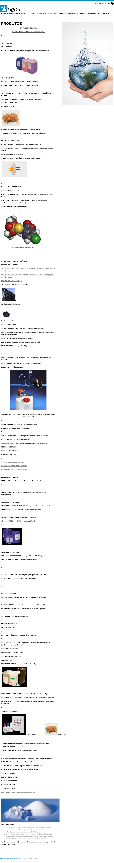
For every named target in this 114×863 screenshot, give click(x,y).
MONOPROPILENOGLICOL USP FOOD (14, 469)
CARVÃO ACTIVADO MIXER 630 (11, 281)
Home (33, 13)
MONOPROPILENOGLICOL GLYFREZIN (14, 466)
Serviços (82, 13)
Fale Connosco (103, 13)
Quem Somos (52, 13)
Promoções (92, 13)
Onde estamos (41, 13)
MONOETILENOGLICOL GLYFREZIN (13, 462)
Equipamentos (73, 13)
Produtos (62, 13)
